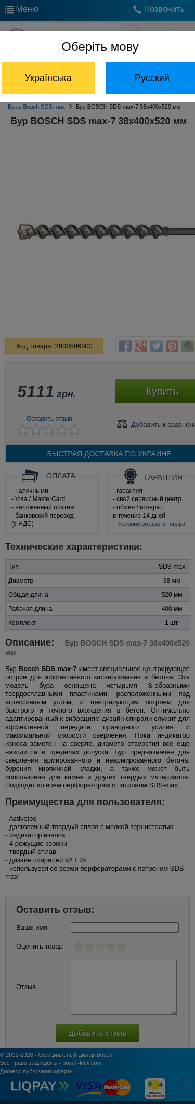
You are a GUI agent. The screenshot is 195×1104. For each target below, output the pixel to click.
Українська (47, 78)
